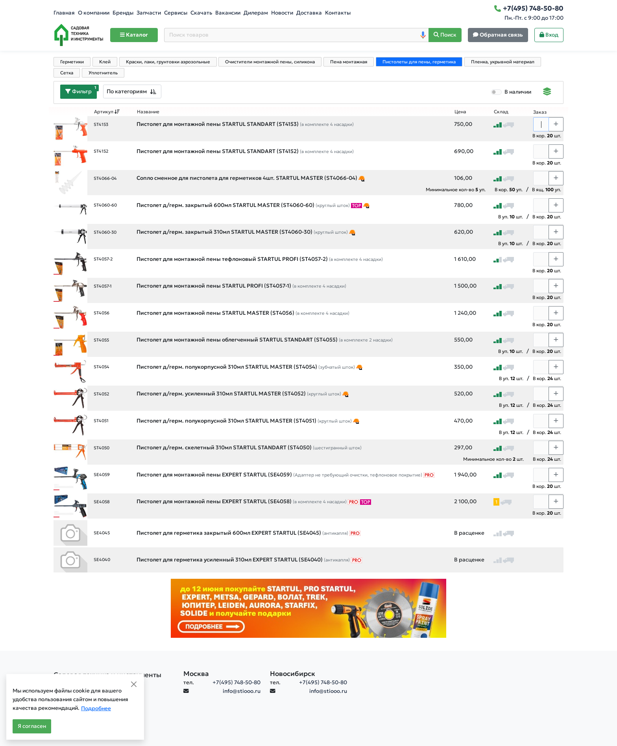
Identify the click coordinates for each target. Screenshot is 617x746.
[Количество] (541, 124)
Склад (501, 111)
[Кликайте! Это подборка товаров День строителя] (361, 178)
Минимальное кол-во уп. (456, 189)
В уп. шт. (510, 217)
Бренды (123, 12)
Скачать (201, 12)
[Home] (79, 35)
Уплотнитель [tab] (103, 73)
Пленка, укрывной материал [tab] (502, 62)
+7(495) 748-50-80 (236, 682)
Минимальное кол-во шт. (493, 459)
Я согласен (32, 726)
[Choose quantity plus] (556, 124)
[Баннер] (308, 608)
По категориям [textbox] (127, 91)
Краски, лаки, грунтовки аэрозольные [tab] (168, 62)
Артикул (107, 111)
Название (148, 111)
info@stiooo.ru (241, 691)
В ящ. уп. (546, 189)
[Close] (134, 684)
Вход (548, 34)
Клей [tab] (105, 62)
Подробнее (96, 708)
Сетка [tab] (66, 73)
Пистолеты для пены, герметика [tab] (419, 62)
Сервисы (175, 12)
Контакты (338, 12)
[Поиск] (445, 35)
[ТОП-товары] (356, 205)
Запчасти (149, 12)
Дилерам (256, 12)
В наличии (517, 92)
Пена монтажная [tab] (348, 62)
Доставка (309, 12)
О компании (93, 12)
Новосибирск (292, 673)
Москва (196, 673)
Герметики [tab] (72, 62)
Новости (282, 12)
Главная (64, 12)
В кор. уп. (509, 189)
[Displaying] (547, 92)
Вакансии (227, 12)
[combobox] (132, 91)
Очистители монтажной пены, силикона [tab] (270, 62)
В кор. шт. (546, 135)
